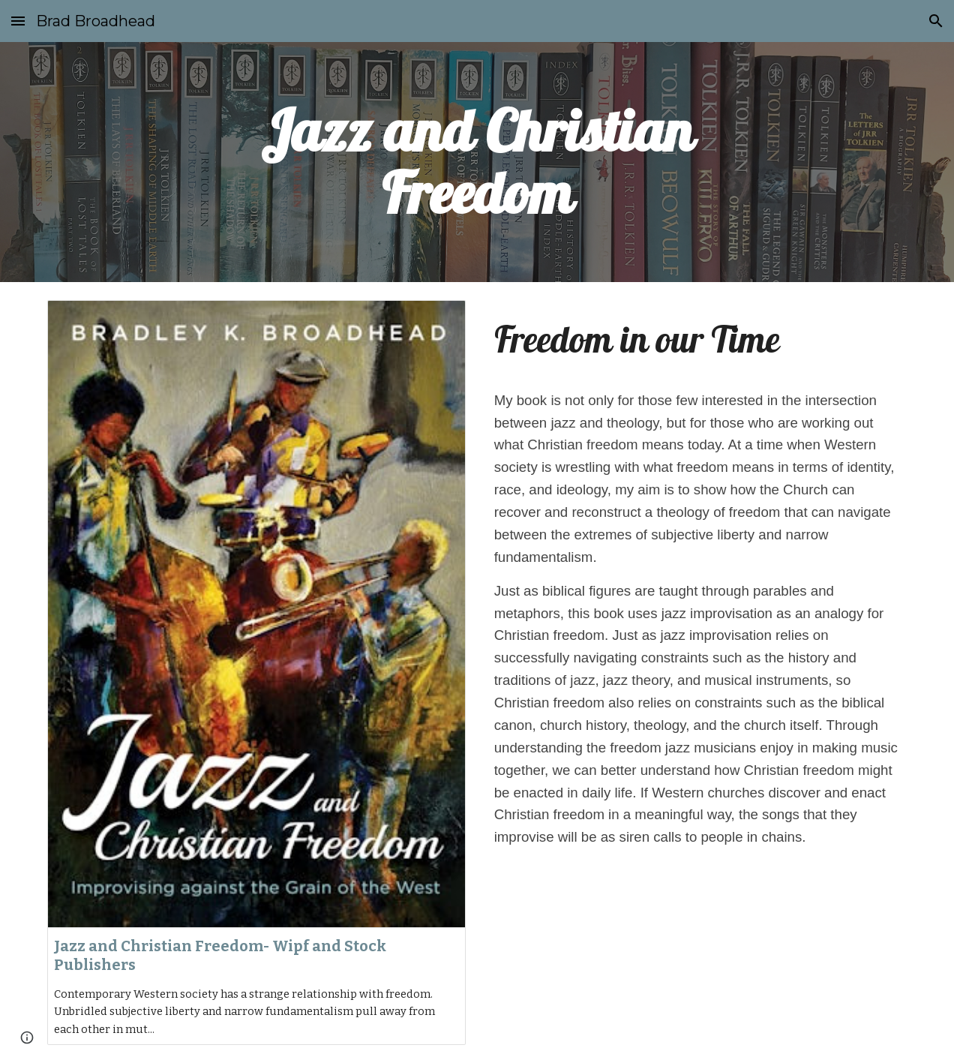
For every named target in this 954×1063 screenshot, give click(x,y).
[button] (18, 20)
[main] (477, 162)
